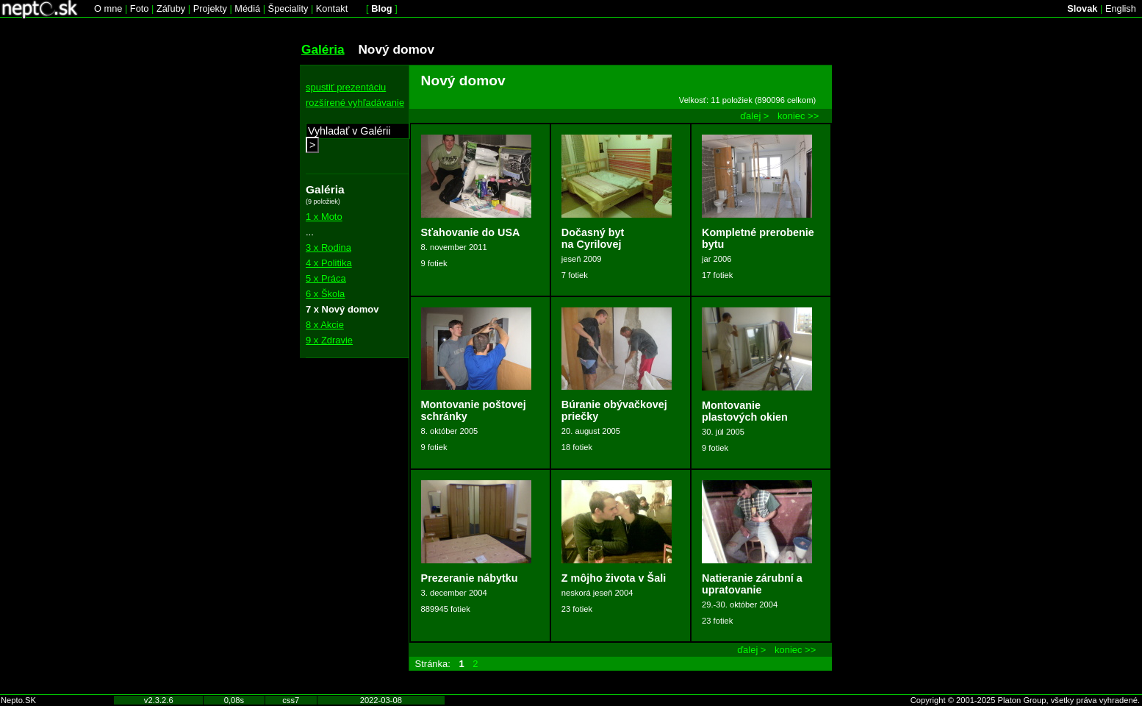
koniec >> (798, 115)
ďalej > (754, 115)
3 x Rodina (328, 247)
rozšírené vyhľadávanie (355, 102)
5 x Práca (326, 278)
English (1120, 8)
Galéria (323, 49)
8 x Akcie (325, 324)
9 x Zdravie (329, 340)
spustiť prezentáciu (346, 87)
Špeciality (288, 8)
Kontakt (332, 8)
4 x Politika (329, 262)
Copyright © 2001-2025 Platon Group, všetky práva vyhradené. (1025, 700)
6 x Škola (325, 293)
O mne (108, 8)
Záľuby (171, 8)
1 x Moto (324, 216)
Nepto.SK (18, 700)
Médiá (247, 8)
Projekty (210, 8)
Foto (139, 8)
